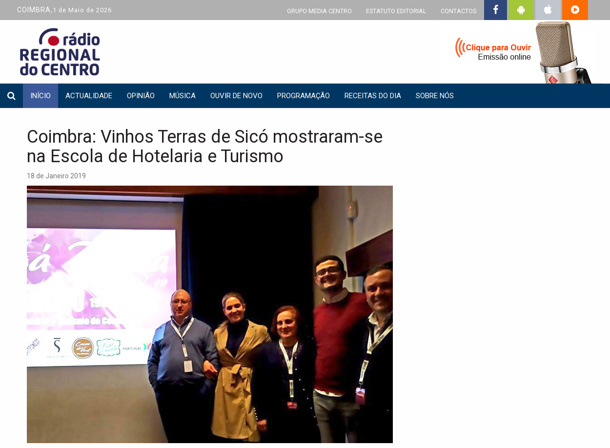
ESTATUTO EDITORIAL (396, 11)
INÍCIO (40, 95)
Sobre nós (435, 95)
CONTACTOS (458, 11)
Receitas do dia (373, 95)
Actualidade (88, 95)
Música (182, 95)
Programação (303, 95)
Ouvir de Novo (236, 95)
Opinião (141, 95)
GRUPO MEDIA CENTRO (319, 11)
